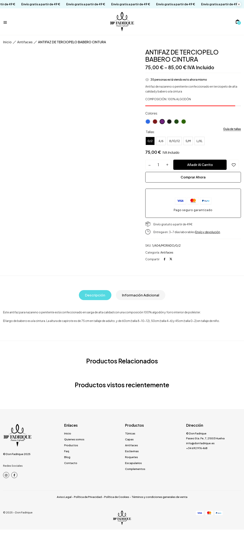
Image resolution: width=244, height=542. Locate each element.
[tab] (95, 295)
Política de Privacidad (88, 497)
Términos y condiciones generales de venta (159, 497)
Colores (151, 113)
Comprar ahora (193, 177)
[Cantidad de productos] (158, 164)
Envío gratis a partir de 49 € (34, 4)
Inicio (7, 42)
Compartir (152, 259)
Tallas (150, 132)
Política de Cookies (116, 497)
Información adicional (140, 295)
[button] (237, 21)
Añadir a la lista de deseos (234, 165)
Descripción (95, 295)
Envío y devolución (207, 232)
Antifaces (24, 42)
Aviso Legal (64, 497)
